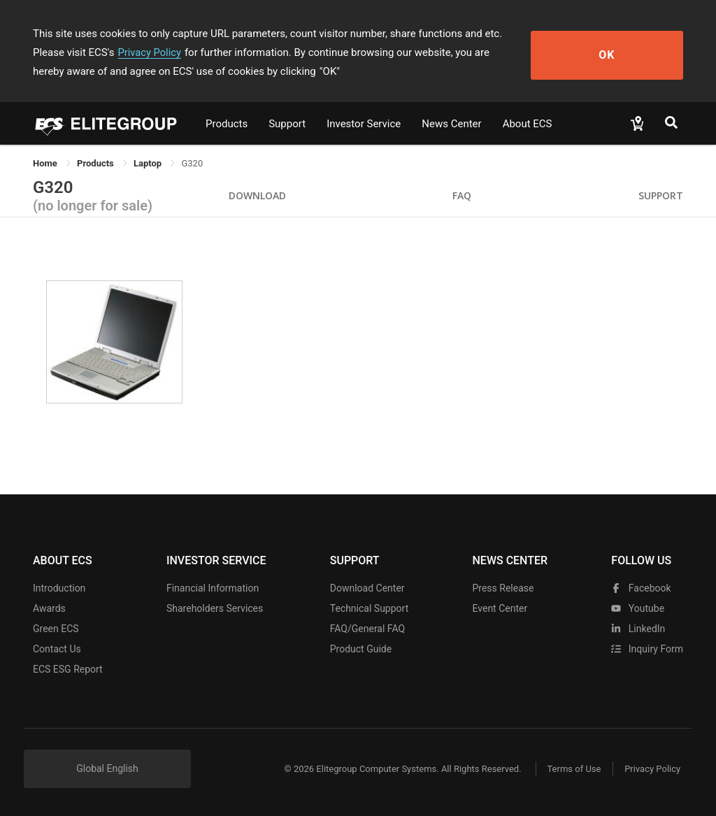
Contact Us (57, 648)
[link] (96, 163)
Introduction (59, 588)
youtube (637, 608)
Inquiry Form (647, 648)
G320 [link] (192, 163)
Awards (49, 608)
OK (632, 52)
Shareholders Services (214, 608)
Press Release (503, 588)
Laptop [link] (149, 163)
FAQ (461, 195)
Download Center (367, 588)
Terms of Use (567, 769)
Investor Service (364, 123)
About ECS (527, 123)
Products (227, 123)
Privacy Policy (94, 52)
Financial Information (212, 588)
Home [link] (46, 163)
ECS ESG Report (68, 669)
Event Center (499, 608)
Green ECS (56, 628)
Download (257, 195)
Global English (107, 768)
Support (287, 123)
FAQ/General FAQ (367, 628)
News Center (451, 123)
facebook (641, 588)
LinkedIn (638, 628)
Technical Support (369, 608)
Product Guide (361, 648)
